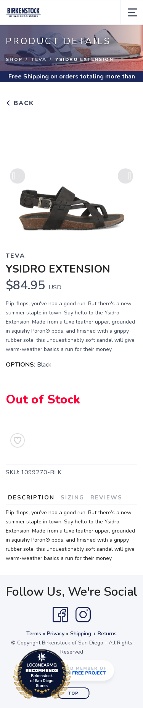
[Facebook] (60, 614)
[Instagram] (83, 614)
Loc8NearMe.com (75, 675)
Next (125, 178)
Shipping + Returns (93, 633)
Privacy (55, 633)
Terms (33, 633)
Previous (17, 178)
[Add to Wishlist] (17, 440)
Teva (39, 59)
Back (20, 103)
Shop (14, 59)
